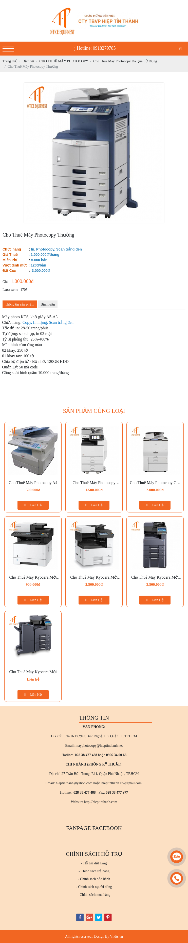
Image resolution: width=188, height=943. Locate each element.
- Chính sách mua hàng (94, 895)
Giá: (6, 282)
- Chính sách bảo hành (94, 879)
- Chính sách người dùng (94, 887)
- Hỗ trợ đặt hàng (94, 863)
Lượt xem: (10, 290)
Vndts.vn (116, 936)
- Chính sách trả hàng (94, 871)
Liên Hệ (33, 505)
